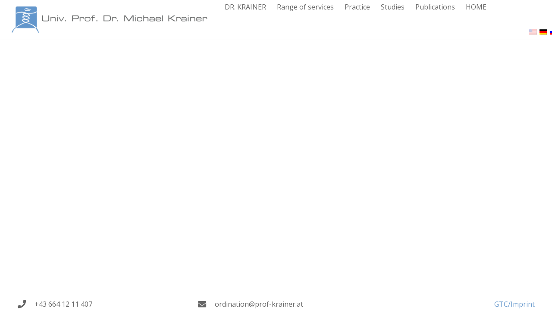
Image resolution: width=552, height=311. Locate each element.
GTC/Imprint (514, 304)
